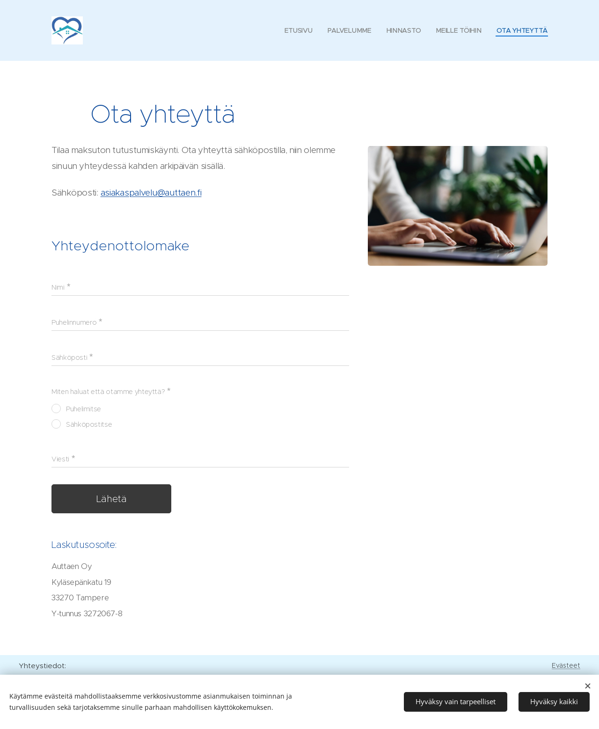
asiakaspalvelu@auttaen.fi (151, 192)
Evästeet (566, 665)
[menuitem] (300, 30)
